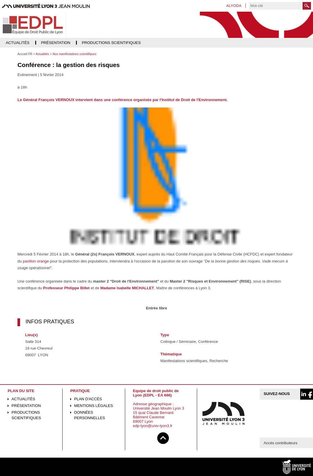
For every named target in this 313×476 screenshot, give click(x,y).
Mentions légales (93, 405)
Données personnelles (89, 415)
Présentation (26, 405)
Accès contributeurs (280, 443)
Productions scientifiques (26, 415)
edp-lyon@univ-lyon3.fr (152, 426)
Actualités (23, 399)
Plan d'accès (88, 399)
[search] (275, 6)
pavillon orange (36, 261)
